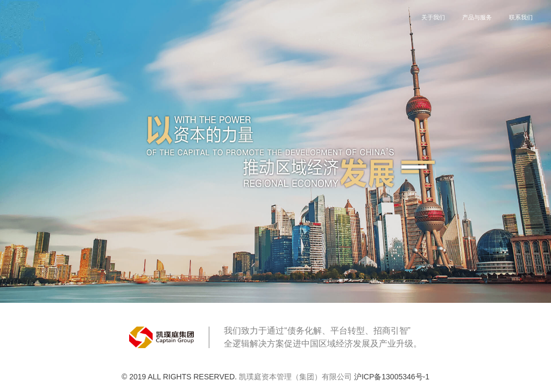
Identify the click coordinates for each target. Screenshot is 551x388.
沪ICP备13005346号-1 (391, 376)
